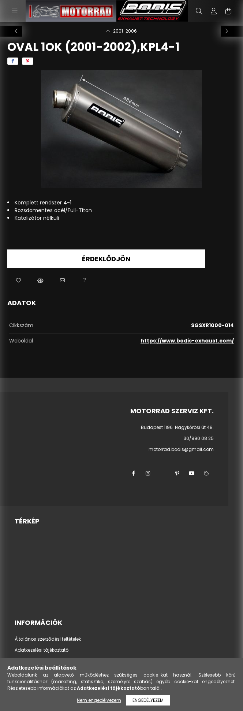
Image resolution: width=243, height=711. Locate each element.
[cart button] (228, 11)
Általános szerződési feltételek (48, 639)
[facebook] (12, 61)
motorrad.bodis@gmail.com (181, 449)
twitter (162, 473)
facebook (133, 473)
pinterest (177, 473)
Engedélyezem (148, 700)
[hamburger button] (14, 11)
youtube (191, 473)
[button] (18, 280)
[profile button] (213, 11)
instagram (148, 473)
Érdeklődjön (106, 258)
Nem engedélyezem (99, 700)
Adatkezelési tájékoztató (41, 650)
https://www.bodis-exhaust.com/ (187, 340)
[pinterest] (27, 61)
